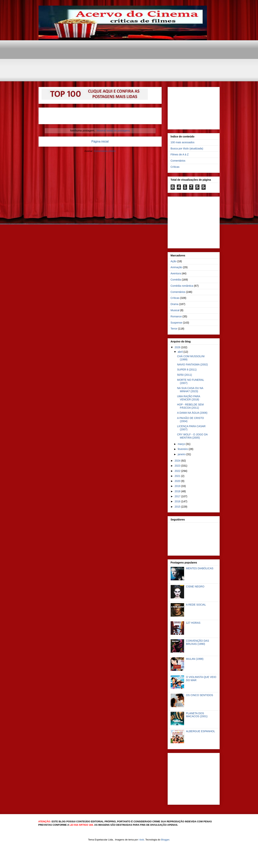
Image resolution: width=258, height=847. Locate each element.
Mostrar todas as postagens (113, 130)
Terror (174, 328)
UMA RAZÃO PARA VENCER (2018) (188, 398)
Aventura (176, 273)
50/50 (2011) (184, 374)
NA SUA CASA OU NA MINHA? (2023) (190, 390)
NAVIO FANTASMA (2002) (192, 364)
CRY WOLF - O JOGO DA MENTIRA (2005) (192, 436)
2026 (178, 347)
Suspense (176, 322)
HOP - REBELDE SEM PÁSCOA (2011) (190, 406)
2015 (178, 506)
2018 (178, 491)
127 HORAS (193, 622)
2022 (178, 470)
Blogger (165, 839)
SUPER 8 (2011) (186, 369)
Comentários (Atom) (105, 151)
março (182, 443)
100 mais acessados (183, 142)
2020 (178, 481)
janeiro (182, 454)
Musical (175, 310)
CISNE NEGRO (195, 586)
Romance (176, 316)
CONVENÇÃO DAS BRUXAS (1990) (197, 642)
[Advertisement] (129, 48)
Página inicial (100, 141)
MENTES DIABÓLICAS (199, 568)
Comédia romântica (182, 285)
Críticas (175, 166)
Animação (176, 267)
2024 (178, 460)
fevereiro (183, 449)
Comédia (176, 279)
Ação (174, 261)
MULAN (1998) (194, 658)
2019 (178, 486)
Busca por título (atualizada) (187, 148)
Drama (174, 304)
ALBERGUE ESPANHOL (200, 731)
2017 (178, 496)
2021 (178, 475)
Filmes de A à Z (180, 154)
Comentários (178, 160)
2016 (178, 501)
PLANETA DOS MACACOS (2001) (196, 715)
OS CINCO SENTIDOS (199, 695)
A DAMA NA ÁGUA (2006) (192, 412)
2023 (178, 465)
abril (180, 351)
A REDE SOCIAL (196, 604)
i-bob (141, 839)
